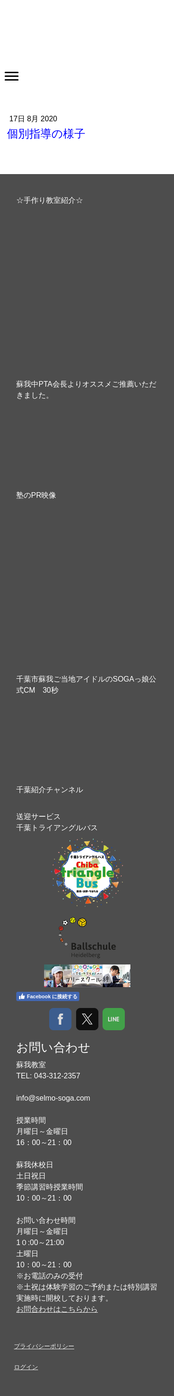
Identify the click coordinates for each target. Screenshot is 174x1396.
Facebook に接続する (47, 996)
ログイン (26, 1367)
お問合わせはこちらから (57, 1309)
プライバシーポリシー (44, 1346)
